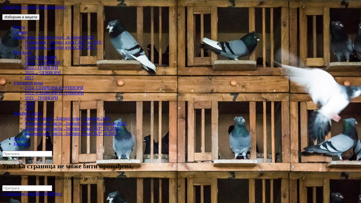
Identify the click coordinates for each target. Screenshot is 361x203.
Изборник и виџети (21, 17)
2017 (29, 77)
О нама (20, 32)
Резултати (23, 52)
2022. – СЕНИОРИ (43, 72)
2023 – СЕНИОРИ (42, 62)
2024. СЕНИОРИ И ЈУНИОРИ (54, 87)
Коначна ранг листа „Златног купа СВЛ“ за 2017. (71, 133)
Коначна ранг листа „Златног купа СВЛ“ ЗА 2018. (72, 128)
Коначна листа (27, 113)
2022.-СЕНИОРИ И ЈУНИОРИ (54, 93)
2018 (29, 103)
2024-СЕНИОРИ (41, 57)
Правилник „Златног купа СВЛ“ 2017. (61, 47)
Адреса (21, 138)
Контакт (21, 143)
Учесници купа (28, 82)
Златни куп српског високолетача (34, 7)
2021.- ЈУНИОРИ (41, 98)
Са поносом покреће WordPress (32, 193)
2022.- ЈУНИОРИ (41, 67)
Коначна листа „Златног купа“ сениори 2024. (68, 118)
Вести (19, 27)
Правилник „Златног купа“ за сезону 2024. (54, 37)
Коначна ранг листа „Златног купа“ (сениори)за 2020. (76, 123)
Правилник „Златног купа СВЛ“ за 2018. (63, 42)
